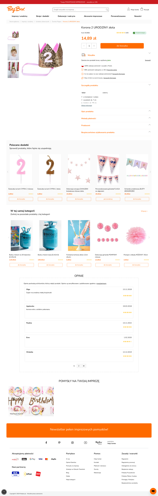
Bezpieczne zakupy (127, 469)
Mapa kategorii (70, 480)
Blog (67, 473)
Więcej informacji (86, 106)
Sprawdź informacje (118, 74)
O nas (68, 459)
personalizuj (108, 199)
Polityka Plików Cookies (129, 476)
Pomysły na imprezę (72, 466)
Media (68, 476)
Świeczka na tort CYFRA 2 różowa (20, 189)
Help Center (97, 459)
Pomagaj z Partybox (128, 480)
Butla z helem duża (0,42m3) (48, 255)
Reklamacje (97, 473)
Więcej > (144, 211)
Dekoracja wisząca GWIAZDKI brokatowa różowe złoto (77, 190)
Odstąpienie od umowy (129, 466)
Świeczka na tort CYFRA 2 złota (48, 189)
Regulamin (125, 459)
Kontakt (96, 462)
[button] (4, 492)
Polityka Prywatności (128, 473)
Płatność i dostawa (100, 466)
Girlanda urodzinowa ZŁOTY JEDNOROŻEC (134, 190)
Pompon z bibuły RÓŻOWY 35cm (136, 255)
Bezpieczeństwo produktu (130, 483)
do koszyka (122, 45)
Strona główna (14, 22)
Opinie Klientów (71, 462)
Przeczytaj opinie (112, 70)
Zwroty (96, 469)
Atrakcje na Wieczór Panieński (75, 469)
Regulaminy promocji (128, 462)
